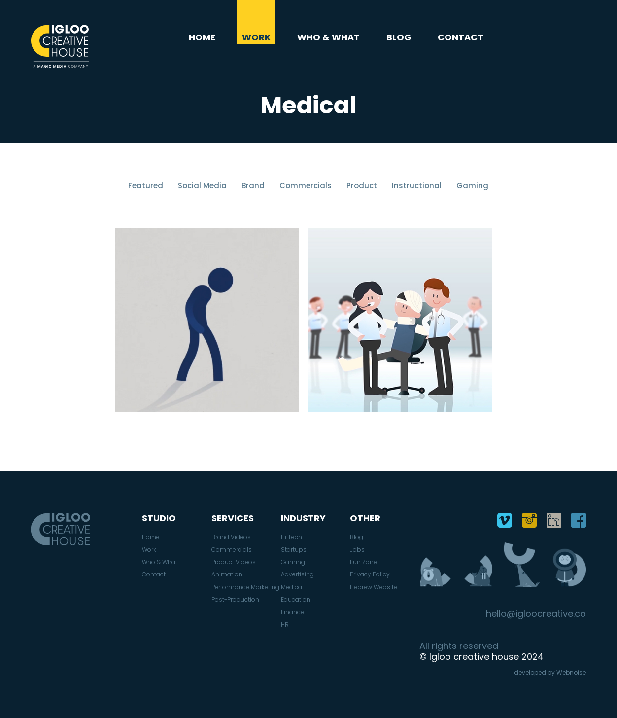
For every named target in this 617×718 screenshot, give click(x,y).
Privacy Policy (370, 574)
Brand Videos (231, 537)
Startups (294, 549)
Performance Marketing (245, 587)
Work (256, 37)
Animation (226, 574)
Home (202, 37)
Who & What (328, 37)
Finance (292, 612)
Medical (292, 587)
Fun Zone (363, 562)
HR (285, 624)
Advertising (297, 574)
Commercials (305, 185)
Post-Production (235, 599)
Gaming (472, 185)
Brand (253, 185)
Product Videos (233, 562)
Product (361, 185)
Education (295, 599)
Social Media (202, 185)
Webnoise (571, 672)
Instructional (417, 185)
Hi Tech (291, 537)
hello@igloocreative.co (536, 614)
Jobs (357, 549)
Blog (398, 37)
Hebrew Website (373, 587)
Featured (145, 185)
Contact (460, 37)
